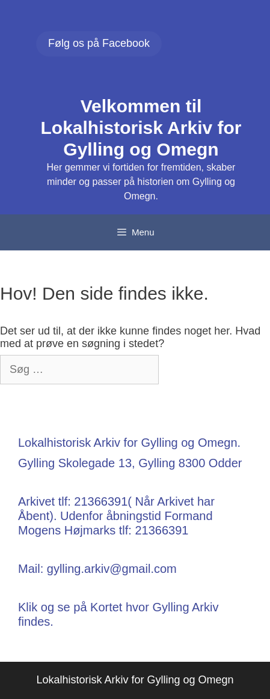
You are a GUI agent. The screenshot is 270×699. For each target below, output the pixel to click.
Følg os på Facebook (99, 43)
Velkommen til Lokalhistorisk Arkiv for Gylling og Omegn (141, 127)
